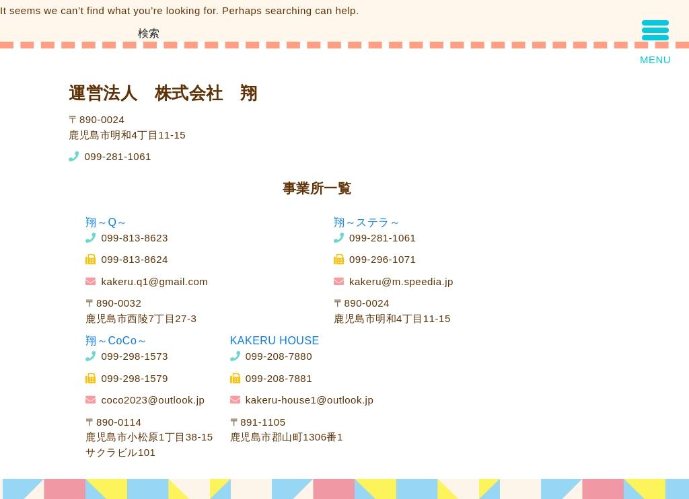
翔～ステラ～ (367, 222)
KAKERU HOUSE (275, 340)
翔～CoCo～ (116, 340)
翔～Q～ (106, 222)
